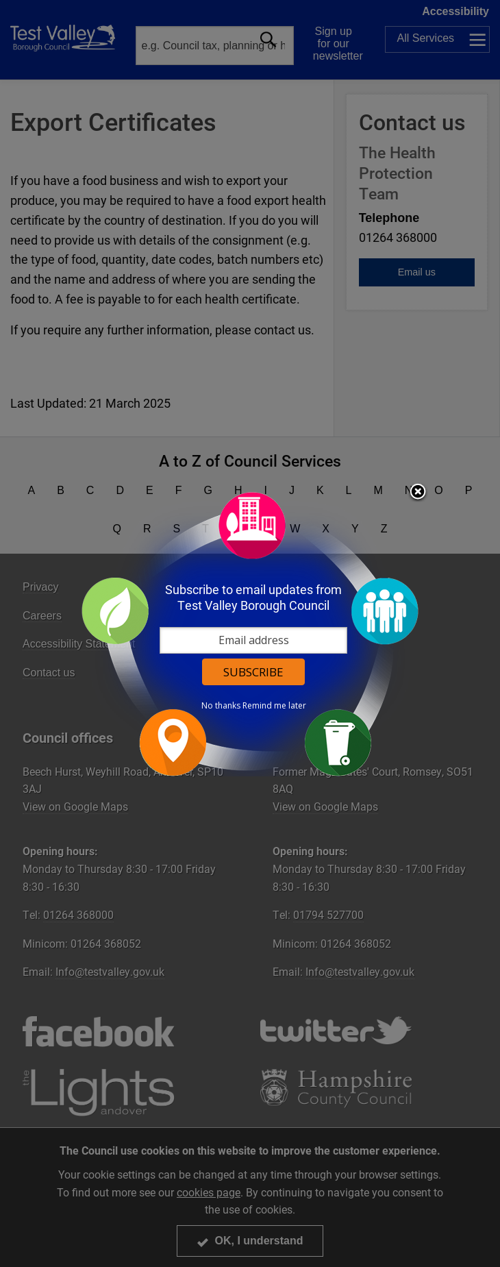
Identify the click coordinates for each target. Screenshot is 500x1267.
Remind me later (274, 705)
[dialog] (250, 633)
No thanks (220, 705)
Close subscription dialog (418, 492)
